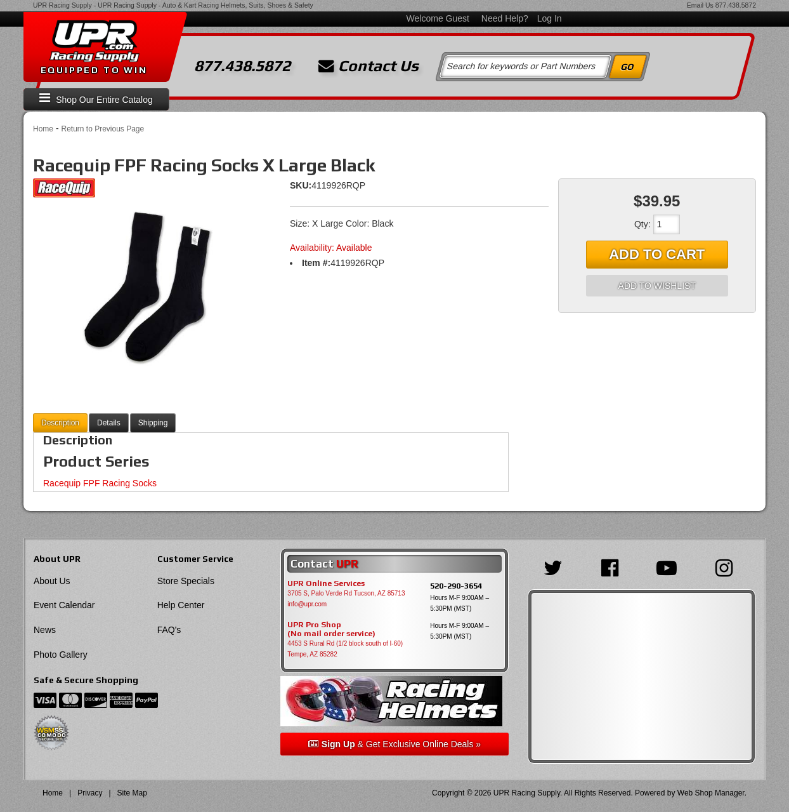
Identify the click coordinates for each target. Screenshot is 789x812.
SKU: (300, 185)
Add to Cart (657, 254)
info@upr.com (307, 604)
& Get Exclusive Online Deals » (394, 744)
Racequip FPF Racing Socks (100, 483)
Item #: (316, 263)
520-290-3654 (456, 585)
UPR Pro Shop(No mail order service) (331, 629)
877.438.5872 (735, 5)
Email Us (700, 5)
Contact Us (368, 66)
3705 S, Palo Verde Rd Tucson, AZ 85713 (346, 593)
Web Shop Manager (711, 793)
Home (43, 128)
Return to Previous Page (102, 128)
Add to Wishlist (657, 286)
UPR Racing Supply (62, 5)
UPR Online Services (326, 583)
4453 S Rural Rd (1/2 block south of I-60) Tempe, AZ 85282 (345, 649)
